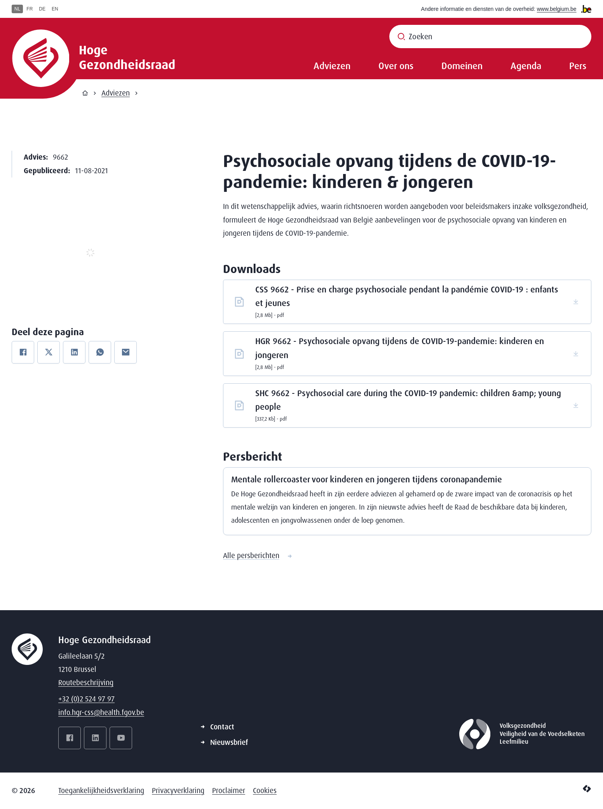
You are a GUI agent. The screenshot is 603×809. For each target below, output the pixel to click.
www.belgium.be (557, 9)
